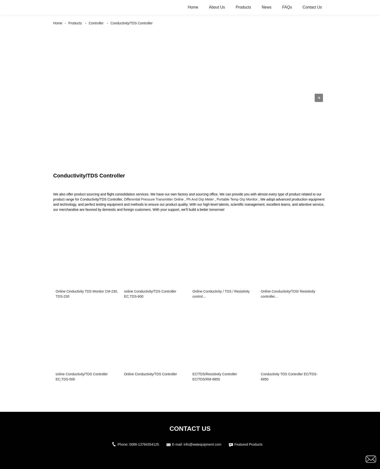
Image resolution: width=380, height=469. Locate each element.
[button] (319, 98)
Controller (96, 23)
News (267, 7)
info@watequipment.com (202, 444)
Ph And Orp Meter (200, 199)
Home (193, 7)
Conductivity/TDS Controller (131, 23)
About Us (217, 7)
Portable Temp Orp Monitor (237, 199)
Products (243, 7)
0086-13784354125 (144, 444)
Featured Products (248, 444)
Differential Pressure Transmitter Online (154, 199)
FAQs (287, 7)
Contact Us (312, 7)
